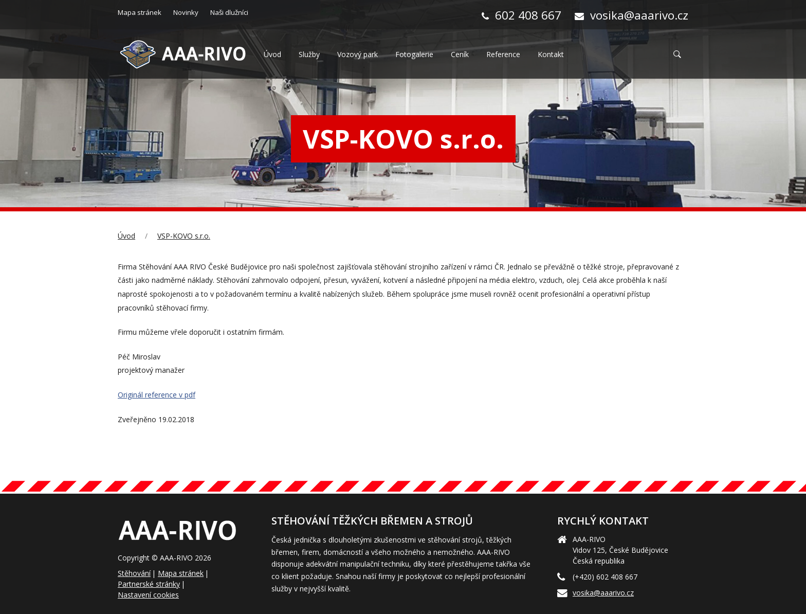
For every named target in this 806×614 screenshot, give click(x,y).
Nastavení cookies (148, 595)
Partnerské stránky (149, 584)
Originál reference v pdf (156, 395)
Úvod (126, 236)
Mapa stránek (181, 573)
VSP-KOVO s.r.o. (183, 236)
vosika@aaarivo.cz (603, 593)
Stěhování (134, 573)
